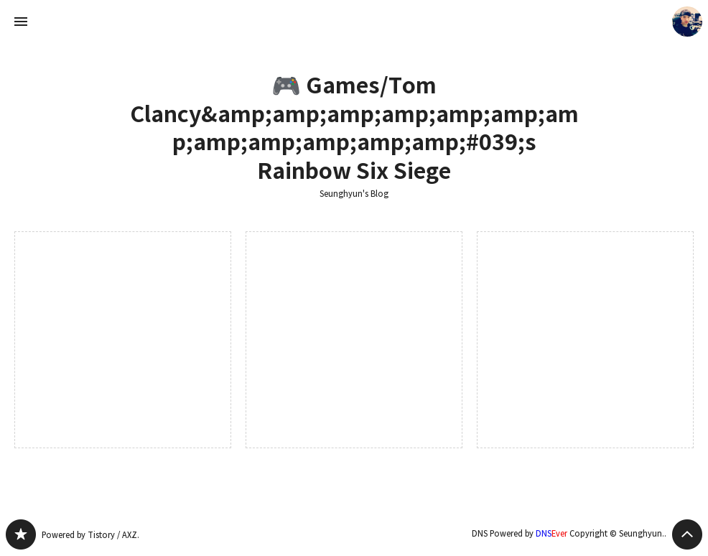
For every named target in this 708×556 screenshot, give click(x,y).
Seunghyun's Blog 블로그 (21, 534)
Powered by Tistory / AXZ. (90, 534)
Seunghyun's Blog (354, 194)
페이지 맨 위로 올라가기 (687, 534)
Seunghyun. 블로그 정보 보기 (687, 21)
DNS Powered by (519, 533)
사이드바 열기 (21, 21)
